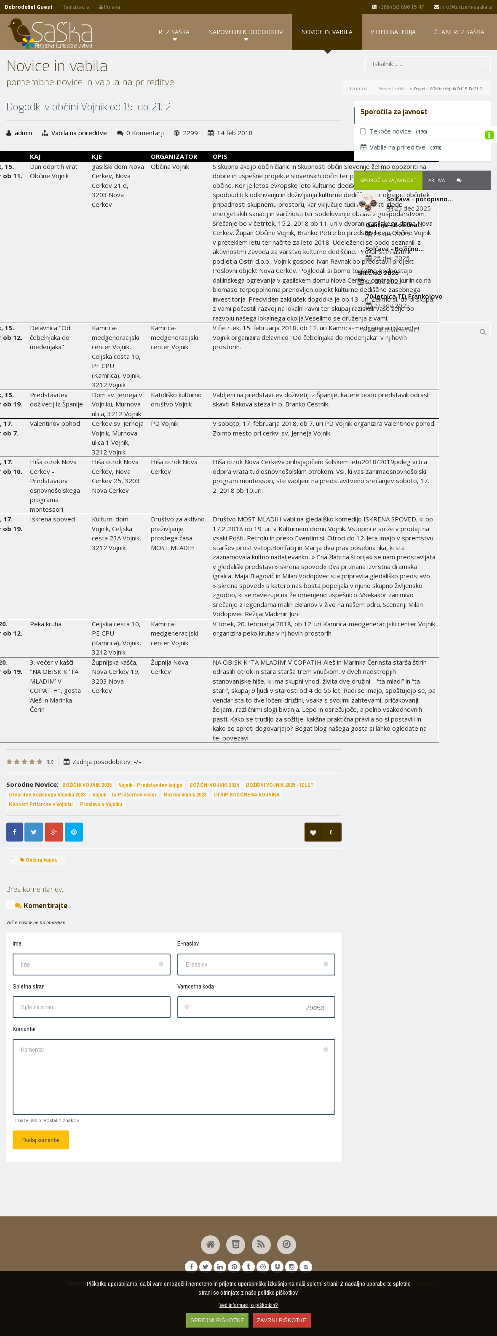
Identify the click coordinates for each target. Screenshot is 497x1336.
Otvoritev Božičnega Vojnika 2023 (47, 836)
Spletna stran (29, 1027)
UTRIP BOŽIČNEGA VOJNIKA (247, 836)
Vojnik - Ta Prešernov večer (125, 836)
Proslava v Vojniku (101, 845)
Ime (17, 985)
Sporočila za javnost (388, 222)
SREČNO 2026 (378, 314)
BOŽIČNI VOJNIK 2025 (87, 826)
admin (23, 174)
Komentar (24, 1070)
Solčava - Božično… (395, 290)
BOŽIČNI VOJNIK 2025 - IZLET (280, 826)
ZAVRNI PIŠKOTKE (282, 1320)
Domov (359, 129)
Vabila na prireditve (79, 174)
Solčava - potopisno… (420, 240)
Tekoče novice (394, 172)
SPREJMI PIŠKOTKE (217, 1320)
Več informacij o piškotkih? (248, 1305)
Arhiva (436, 222)
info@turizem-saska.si (463, 7)
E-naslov (188, 985)
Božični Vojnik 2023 (185, 836)
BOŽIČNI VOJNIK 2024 (214, 826)
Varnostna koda (195, 1027)
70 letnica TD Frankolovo (404, 338)
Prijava (109, 7)
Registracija (76, 7)
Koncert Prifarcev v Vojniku (41, 845)
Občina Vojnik (38, 901)
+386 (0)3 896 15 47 (398, 7)
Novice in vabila (393, 130)
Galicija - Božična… (394, 266)
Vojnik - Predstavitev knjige (150, 826)
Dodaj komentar (41, 1181)
